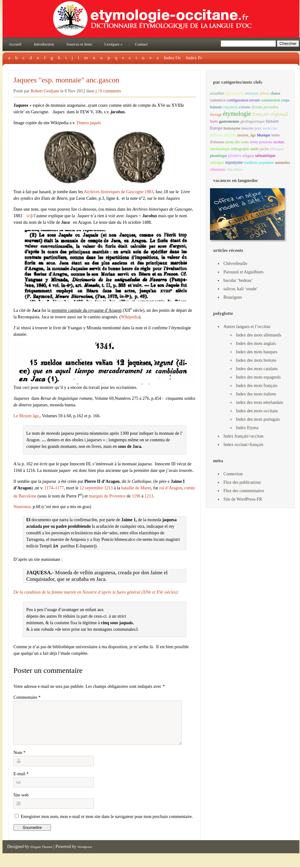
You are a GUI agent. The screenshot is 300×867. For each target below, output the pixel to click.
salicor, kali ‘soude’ (240, 289)
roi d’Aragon (170, 488)
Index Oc (172, 57)
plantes (234, 155)
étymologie (237, 113)
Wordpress (85, 854)
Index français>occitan (243, 436)
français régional (270, 114)
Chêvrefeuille (235, 263)
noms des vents (237, 142)
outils (254, 149)
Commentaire (27, 697)
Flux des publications (242, 482)
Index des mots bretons (256, 360)
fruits (214, 121)
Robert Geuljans (45, 91)
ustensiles (282, 162)
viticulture (234, 169)
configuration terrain (243, 100)
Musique (263, 135)
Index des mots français (257, 385)
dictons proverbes (265, 107)
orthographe (240, 149)
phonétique (218, 156)
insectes (247, 128)
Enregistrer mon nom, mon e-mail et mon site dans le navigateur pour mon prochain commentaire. (107, 824)
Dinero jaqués (89, 122)
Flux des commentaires (243, 490)
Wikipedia (130, 317)
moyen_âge (246, 135)
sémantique (265, 155)
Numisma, (22, 506)
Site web (21, 802)
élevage (216, 114)
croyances (230, 107)
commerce (218, 100)
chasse (275, 93)
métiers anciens (223, 135)
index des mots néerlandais (259, 402)
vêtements (217, 169)
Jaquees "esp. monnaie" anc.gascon (66, 80)
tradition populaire (259, 162)
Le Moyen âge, (26, 416)
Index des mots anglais (256, 343)
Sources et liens (79, 44)
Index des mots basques (257, 352)
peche (264, 149)
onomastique (220, 149)
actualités (217, 93)
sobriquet (217, 162)
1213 (108, 488)
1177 (59, 488)
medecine (269, 128)
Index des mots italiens (256, 394)
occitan (278, 142)
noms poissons (261, 142)
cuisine (244, 107)
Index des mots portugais (258, 419)
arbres (264, 93)
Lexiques (113, 44)
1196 (136, 495)
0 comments (110, 91)
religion (248, 156)
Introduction (44, 44)
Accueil (15, 44)
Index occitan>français (243, 444)
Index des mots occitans (257, 411)
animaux (251, 93)
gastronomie (229, 121)
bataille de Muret (136, 488)
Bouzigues (232, 297)
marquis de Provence (107, 495)
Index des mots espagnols (258, 377)
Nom (19, 760)
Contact (141, 44)
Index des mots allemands (258, 335)
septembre (94, 488)
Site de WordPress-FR (242, 499)
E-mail (21, 781)
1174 (48, 488)
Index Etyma (247, 427)
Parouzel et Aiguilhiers (243, 272)
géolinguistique (252, 121)
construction (270, 100)
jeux (258, 128)
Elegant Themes (41, 854)
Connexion (232, 474)
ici (28, 215)
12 (82, 488)
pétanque (276, 149)
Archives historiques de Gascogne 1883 (118, 191)
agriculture (234, 93)
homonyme (231, 128)
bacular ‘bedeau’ (238, 280)
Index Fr (194, 57)
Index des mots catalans (257, 368)
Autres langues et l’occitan (246, 326)
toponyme (234, 162)
